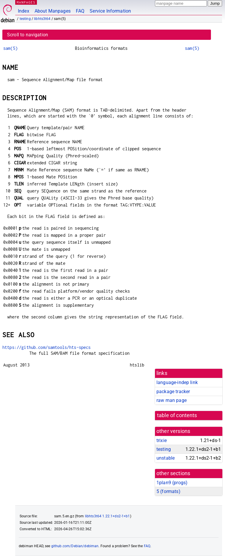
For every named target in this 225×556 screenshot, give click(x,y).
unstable (165, 458)
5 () (168, 491)
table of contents (177, 415)
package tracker (173, 391)
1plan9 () (172, 482)
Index (23, 11)
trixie (161, 440)
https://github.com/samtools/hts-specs (46, 347)
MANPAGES (26, 2)
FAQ (80, 11)
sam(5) (10, 48)
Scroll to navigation (27, 34)
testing (25, 19)
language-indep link (177, 382)
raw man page (171, 400)
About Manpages (53, 11)
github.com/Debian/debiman (75, 546)
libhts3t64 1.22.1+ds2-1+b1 (107, 516)
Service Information (110, 11)
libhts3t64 (42, 19)
